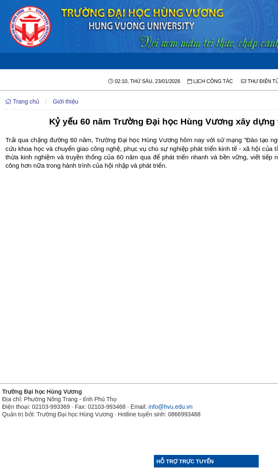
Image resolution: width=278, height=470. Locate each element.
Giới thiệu (65, 101)
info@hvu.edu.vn (170, 406)
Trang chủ (22, 101)
